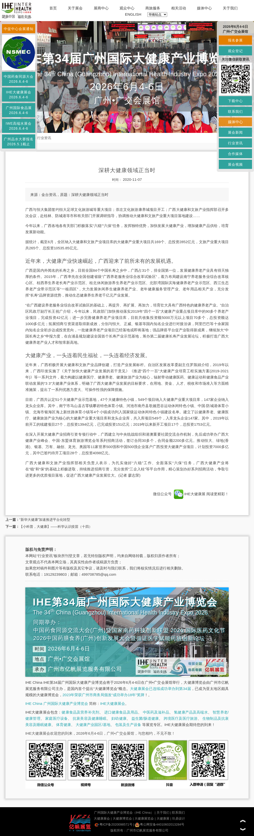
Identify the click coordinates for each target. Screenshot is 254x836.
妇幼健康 (119, 718)
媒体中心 (204, 8)
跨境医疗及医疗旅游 (181, 718)
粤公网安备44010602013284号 (159, 824)
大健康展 (163, 818)
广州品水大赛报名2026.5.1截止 (18, 141)
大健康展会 (102, 818)
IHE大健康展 (189, 494)
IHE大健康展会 (112, 703)
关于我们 (230, 8)
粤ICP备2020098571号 (113, 824)
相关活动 (178, 8)
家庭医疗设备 (56, 718)
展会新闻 (235, 132)
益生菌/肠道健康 (145, 718)
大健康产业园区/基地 (93, 724)
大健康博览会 (122, 818)
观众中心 (127, 8)
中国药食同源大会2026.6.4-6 (18, 79)
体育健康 (63, 724)
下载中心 (235, 101)
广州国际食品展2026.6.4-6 (19, 110)
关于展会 (75, 8)
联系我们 (178, 812)
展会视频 (235, 164)
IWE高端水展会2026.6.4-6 (19, 125)
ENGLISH (133, 14)
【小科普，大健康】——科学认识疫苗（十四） (55, 527)
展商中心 (101, 8)
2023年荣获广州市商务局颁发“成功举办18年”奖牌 (103, 695)
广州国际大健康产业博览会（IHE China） (124, 812)
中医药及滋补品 (156, 712)
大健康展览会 (144, 818)
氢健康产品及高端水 (191, 712)
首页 (53, 8)
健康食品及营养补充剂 (80, 712)
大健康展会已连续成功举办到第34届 (160, 688)
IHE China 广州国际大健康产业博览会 (56, 703)
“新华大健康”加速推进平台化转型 (44, 520)
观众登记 (235, 51)
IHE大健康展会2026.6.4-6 (18, 94)
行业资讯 (44, 138)
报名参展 (235, 40)
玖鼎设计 (178, 818)
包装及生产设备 (128, 724)
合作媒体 (235, 154)
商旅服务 (152, 8)
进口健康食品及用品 (121, 712)
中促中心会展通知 (18, 29)
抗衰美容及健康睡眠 (90, 718)
